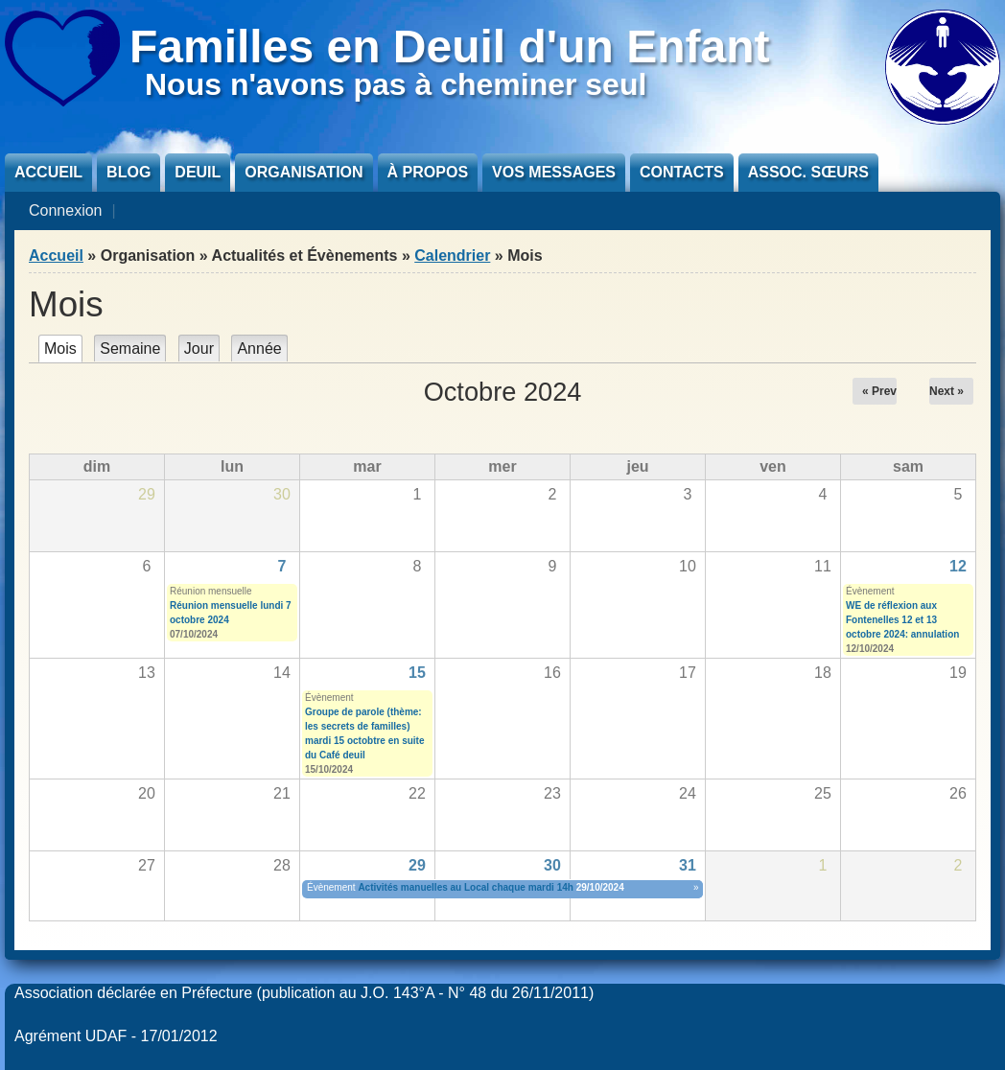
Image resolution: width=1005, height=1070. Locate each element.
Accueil (48, 172)
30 (552, 865)
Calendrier (452, 255)
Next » (946, 391)
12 (958, 566)
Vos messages (554, 172)
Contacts (682, 172)
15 (417, 672)
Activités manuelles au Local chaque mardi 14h (465, 887)
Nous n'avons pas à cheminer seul (395, 84)
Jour (199, 348)
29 (417, 865)
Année (259, 348)
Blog (128, 172)
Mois (63, 348)
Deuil (198, 172)
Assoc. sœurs (808, 172)
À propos (427, 172)
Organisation (303, 172)
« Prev (879, 391)
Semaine (130, 348)
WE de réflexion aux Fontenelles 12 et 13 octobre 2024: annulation (902, 620)
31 (687, 865)
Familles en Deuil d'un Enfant (449, 46)
